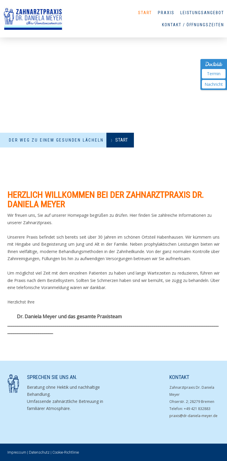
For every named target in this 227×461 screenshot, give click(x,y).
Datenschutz (39, 452)
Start (145, 12)
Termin (213, 73)
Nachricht (214, 84)
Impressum (16, 452)
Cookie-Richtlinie (65, 452)
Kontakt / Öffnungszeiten (193, 24)
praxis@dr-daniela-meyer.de (193, 415)
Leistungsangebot (202, 12)
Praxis (166, 12)
